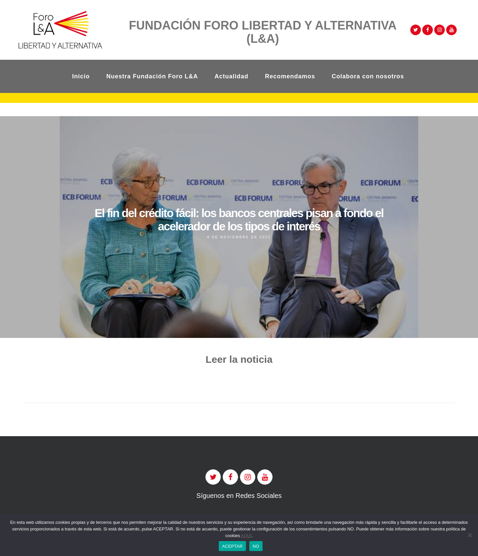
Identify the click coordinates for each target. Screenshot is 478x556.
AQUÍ (246, 535)
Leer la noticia (239, 359)
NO (256, 546)
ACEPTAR (232, 546)
